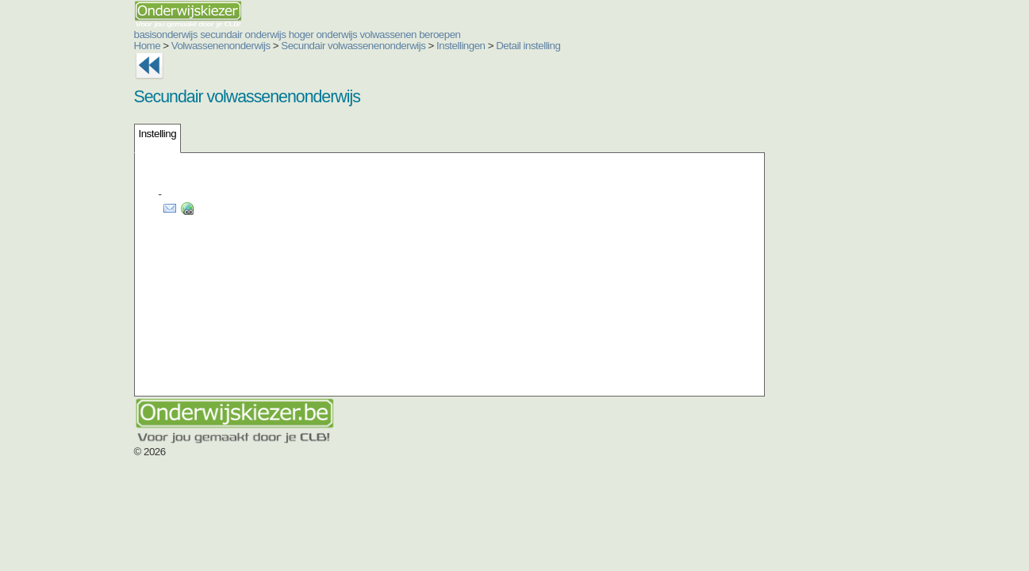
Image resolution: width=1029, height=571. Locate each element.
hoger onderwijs (228, 34)
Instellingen (365, 46)
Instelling (63, 134)
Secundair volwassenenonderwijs (258, 46)
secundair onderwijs (147, 34)
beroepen (344, 34)
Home (52, 46)
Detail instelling (433, 46)
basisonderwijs (70, 34)
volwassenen (292, 34)
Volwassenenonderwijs (125, 46)
